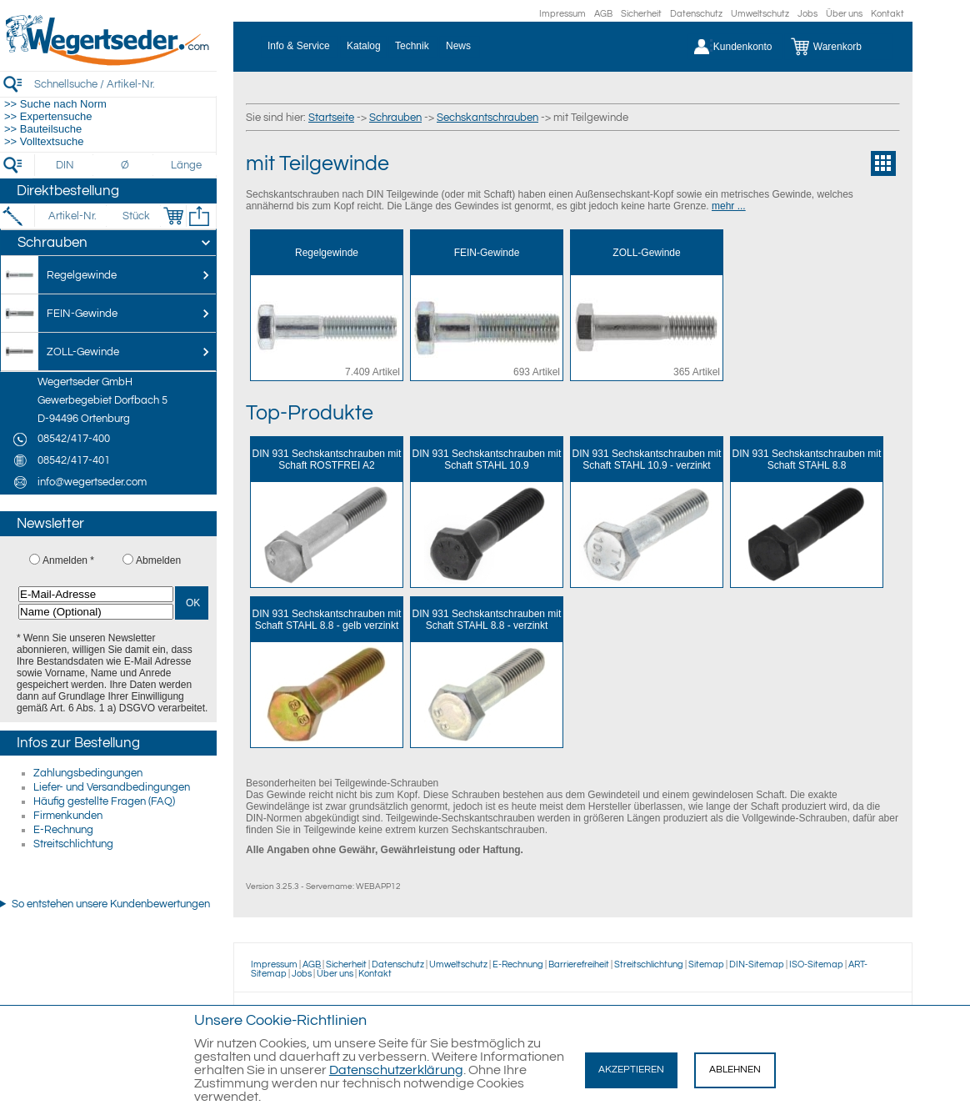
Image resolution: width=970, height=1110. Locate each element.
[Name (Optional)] (95, 612)
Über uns (844, 13)
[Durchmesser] (126, 165)
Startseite (331, 117)
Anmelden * (68, 560)
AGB (603, 13)
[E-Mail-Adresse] (95, 594)
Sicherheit (641, 13)
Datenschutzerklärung (396, 1070)
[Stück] (135, 216)
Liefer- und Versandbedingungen (111, 787)
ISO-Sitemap (816, 964)
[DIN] (65, 165)
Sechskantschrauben (487, 117)
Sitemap (706, 964)
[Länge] (186, 165)
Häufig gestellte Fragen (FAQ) (104, 801)
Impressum (562, 13)
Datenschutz (696, 13)
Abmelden (158, 560)
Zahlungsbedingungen (87, 773)
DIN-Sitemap (756, 964)
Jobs (808, 13)
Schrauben (395, 117)
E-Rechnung (63, 830)
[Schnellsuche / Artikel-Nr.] (125, 84)
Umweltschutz (760, 13)
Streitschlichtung (73, 844)
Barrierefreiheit (578, 964)
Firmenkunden (67, 815)
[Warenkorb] (838, 46)
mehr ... (729, 206)
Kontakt (887, 13)
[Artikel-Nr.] (72, 216)
